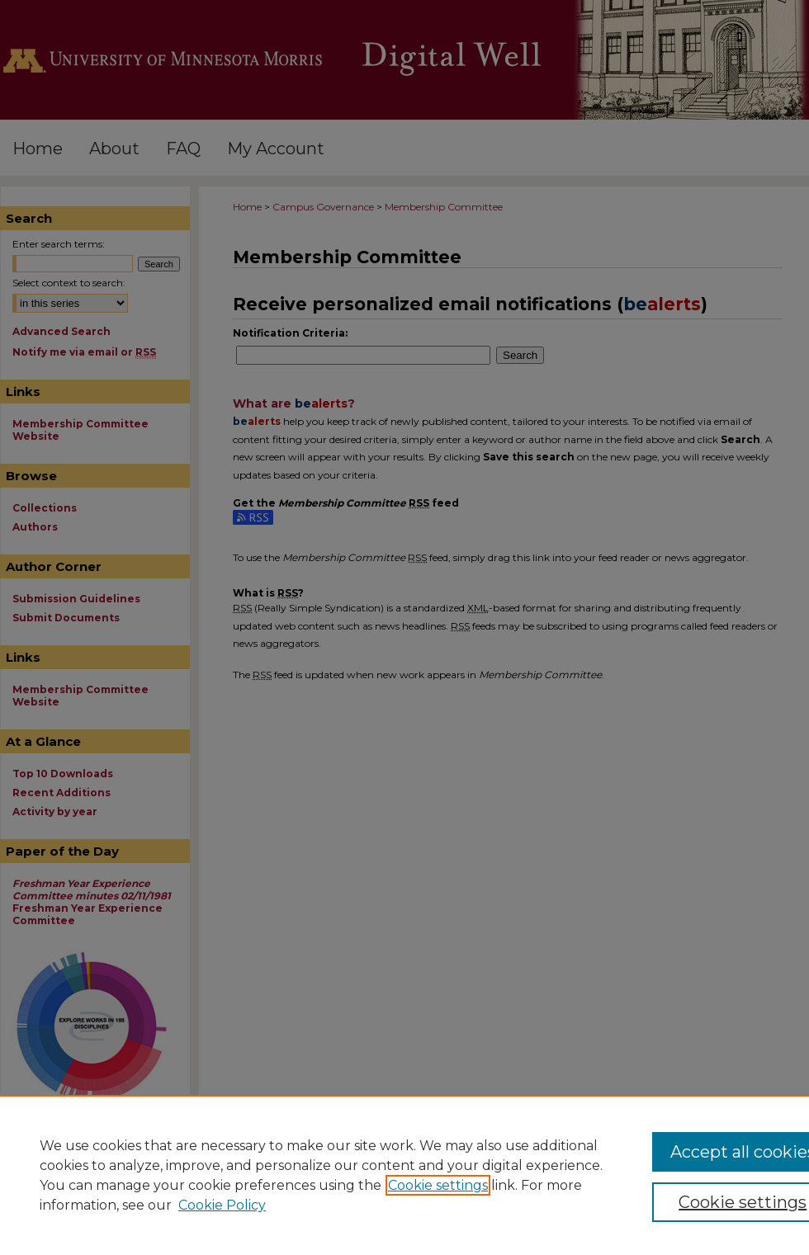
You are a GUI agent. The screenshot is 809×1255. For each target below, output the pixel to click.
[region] (404, 1175)
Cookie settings (438, 1185)
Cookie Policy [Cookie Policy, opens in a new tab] (222, 1205)
